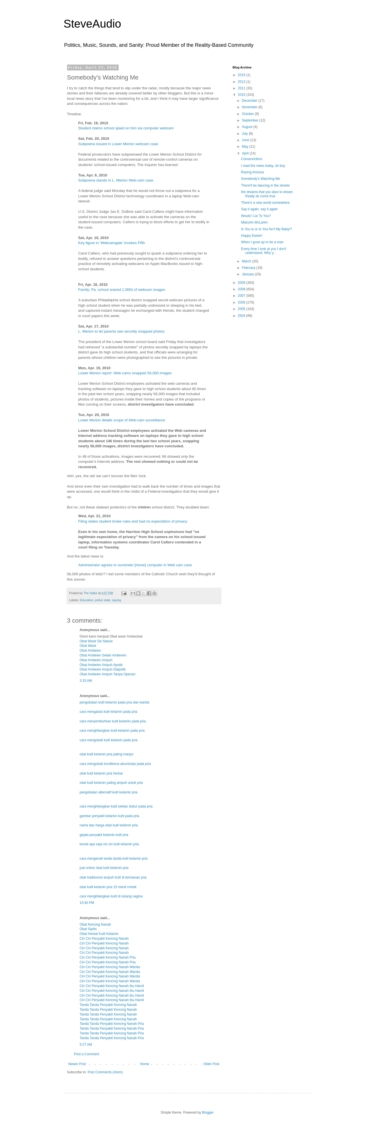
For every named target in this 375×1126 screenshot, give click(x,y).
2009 (242, 283)
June (246, 140)
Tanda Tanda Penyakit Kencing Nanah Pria (112, 1024)
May (245, 147)
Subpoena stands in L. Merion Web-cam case (116, 180)
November (250, 107)
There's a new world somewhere (265, 203)
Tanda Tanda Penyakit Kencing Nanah (108, 1005)
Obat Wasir (88, 646)
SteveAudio (92, 23)
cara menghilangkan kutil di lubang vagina (111, 896)
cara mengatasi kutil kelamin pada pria (108, 712)
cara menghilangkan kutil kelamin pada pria (112, 731)
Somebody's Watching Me (260, 179)
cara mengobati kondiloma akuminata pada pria (115, 764)
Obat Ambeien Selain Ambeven (103, 655)
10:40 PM (87, 903)
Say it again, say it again (259, 209)
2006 (242, 302)
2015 (242, 75)
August (247, 127)
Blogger (208, 1112)
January (248, 274)
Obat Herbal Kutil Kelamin (99, 934)
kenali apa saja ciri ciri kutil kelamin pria (109, 844)
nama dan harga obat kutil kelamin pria (109, 825)
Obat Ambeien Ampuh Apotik (101, 665)
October (248, 114)
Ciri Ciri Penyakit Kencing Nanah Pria (108, 957)
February (249, 268)
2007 (242, 296)
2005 (242, 309)
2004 (242, 316)
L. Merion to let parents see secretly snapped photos (121, 331)
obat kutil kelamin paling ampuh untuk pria (111, 783)
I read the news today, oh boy (263, 166)
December (250, 101)
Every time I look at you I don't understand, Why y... (263, 251)
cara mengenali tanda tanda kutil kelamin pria (114, 858)
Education (86, 600)
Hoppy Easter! (251, 236)
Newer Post (77, 1064)
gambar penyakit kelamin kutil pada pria (109, 816)
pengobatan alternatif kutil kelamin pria (108, 792)
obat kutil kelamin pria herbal (101, 773)
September (250, 120)
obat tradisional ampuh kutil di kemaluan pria (113, 877)
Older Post (211, 1064)
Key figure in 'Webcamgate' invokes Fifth (111, 243)
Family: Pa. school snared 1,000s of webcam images (121, 289)
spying (116, 600)
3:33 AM (86, 681)
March (247, 261)
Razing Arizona (252, 172)
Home (144, 1064)
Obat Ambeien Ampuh (96, 660)
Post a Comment (86, 1054)
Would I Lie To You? (256, 216)
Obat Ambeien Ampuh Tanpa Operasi (108, 674)
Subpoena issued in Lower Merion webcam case (118, 144)
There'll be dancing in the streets (265, 185)
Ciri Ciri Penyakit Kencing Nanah (104, 939)
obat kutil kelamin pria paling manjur (107, 754)
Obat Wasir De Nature (96, 641)
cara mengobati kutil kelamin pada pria (108, 740)
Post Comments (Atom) (105, 1072)
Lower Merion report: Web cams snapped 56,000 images (125, 373)
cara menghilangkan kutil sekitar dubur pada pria (116, 806)
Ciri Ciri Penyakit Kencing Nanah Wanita (110, 967)
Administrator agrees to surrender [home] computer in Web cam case (135, 565)
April (245, 153)
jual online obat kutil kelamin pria (104, 868)
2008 (242, 289)
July (245, 134)
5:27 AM (86, 1045)
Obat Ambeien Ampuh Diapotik (103, 669)
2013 (242, 82)
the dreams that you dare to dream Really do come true (267, 194)
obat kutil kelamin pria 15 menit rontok (108, 887)
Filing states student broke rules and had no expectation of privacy (132, 521)
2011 (242, 88)
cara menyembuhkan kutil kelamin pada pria (113, 721)
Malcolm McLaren (254, 222)
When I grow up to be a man (262, 242)
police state (102, 600)
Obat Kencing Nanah (95, 924)
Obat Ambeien (90, 650)
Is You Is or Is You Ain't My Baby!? (266, 229)
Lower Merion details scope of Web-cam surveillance (121, 420)
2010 (242, 95)
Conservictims (251, 159)
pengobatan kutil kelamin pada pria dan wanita (115, 702)
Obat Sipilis (88, 929)
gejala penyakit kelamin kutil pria (104, 835)
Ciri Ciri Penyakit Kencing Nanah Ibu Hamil (112, 986)
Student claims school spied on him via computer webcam (126, 128)
